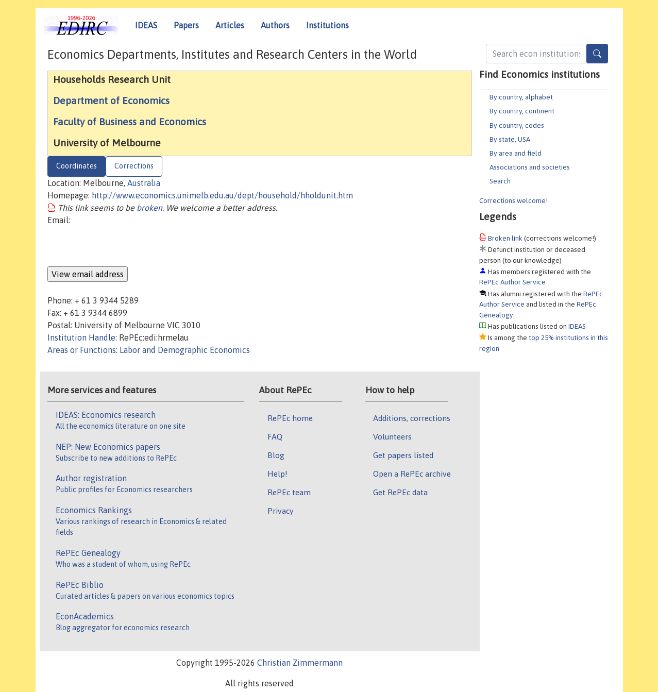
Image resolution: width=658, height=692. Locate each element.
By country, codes (517, 125)
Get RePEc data (400, 492)
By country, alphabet (521, 97)
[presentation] (125, 246)
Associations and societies (530, 167)
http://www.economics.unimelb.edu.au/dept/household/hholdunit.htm (222, 195)
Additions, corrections (411, 418)
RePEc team (289, 492)
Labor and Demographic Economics (185, 350)
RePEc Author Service (512, 282)
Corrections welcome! (513, 200)
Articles (229, 25)
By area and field (516, 153)
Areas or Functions (81, 350)
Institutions (327, 25)
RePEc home (290, 418)
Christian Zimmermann (300, 662)
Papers (186, 25)
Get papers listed (403, 455)
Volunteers (392, 436)
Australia (143, 183)
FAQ (274, 436)
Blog (275, 455)
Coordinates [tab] (76, 166)
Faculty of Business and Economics (129, 121)
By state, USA (510, 139)
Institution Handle (81, 337)
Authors (275, 25)
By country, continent (522, 111)
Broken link (505, 238)
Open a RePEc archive (412, 473)
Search (500, 181)
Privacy (280, 510)
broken (149, 207)
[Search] (597, 53)
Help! (277, 473)
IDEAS (146, 25)
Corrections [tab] (134, 166)
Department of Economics (111, 100)
